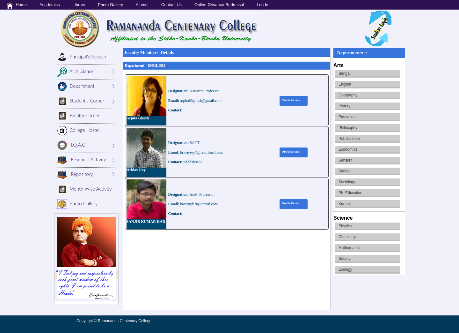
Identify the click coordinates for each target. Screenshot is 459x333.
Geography (348, 95)
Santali (344, 171)
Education (347, 117)
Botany (344, 258)
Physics (345, 226)
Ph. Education (350, 193)
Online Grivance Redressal (219, 4)
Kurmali (345, 203)
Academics (50, 4)
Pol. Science (349, 138)
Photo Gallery (110, 4)
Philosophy (348, 127)
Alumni (142, 4)
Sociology (347, 182)
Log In (262, 4)
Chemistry (347, 237)
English (345, 84)
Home (16, 5)
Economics (348, 149)
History (344, 106)
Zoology (345, 269)
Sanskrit (345, 160)
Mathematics (349, 248)
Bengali (345, 73)
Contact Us (171, 4)
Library (78, 4)
